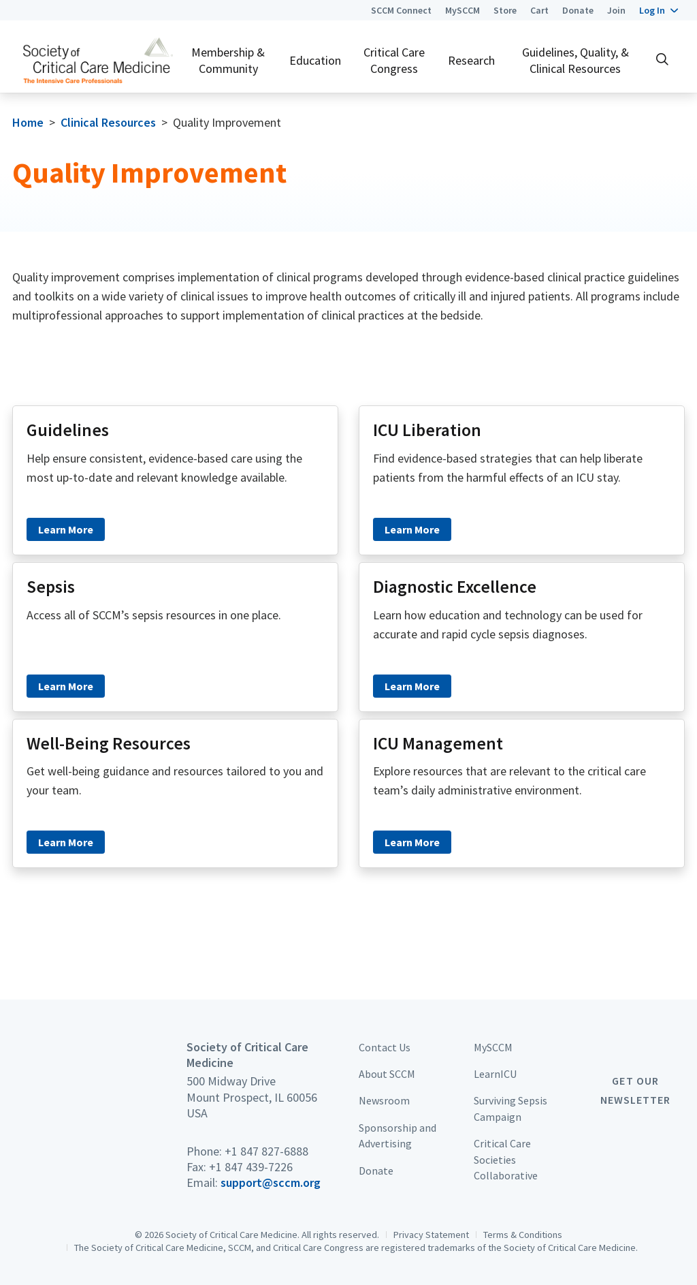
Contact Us (384, 1047)
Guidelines (68, 430)
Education (315, 60)
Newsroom (384, 1100)
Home (28, 122)
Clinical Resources (108, 122)
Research (471, 60)
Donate (578, 10)
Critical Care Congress (394, 60)
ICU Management (438, 743)
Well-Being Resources (109, 743)
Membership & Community (228, 60)
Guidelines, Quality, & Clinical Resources (575, 60)
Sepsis (51, 587)
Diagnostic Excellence (454, 587)
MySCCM (462, 10)
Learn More (65, 529)
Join (616, 10)
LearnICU (495, 1074)
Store (505, 10)
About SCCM (387, 1074)
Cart (539, 10)
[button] (658, 10)
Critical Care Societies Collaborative (506, 1159)
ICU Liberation (427, 430)
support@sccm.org (271, 1182)
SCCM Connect (401, 10)
